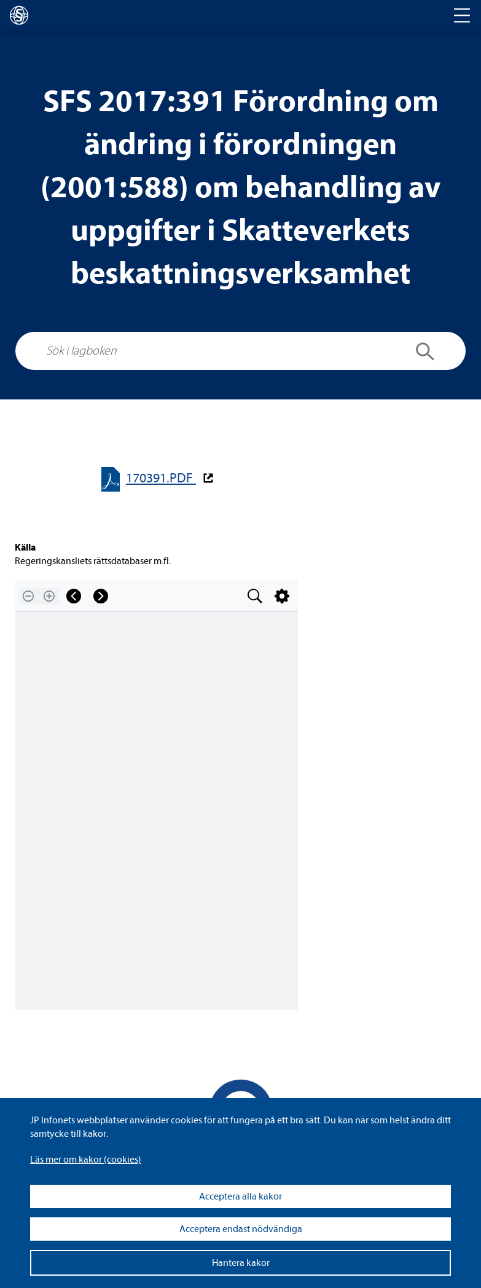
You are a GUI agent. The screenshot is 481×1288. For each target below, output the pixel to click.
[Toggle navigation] (462, 15)
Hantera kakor (241, 1262)
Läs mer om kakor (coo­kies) (85, 1159)
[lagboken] (19, 15)
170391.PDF (161, 478)
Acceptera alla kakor (240, 1196)
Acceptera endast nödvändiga (240, 1229)
